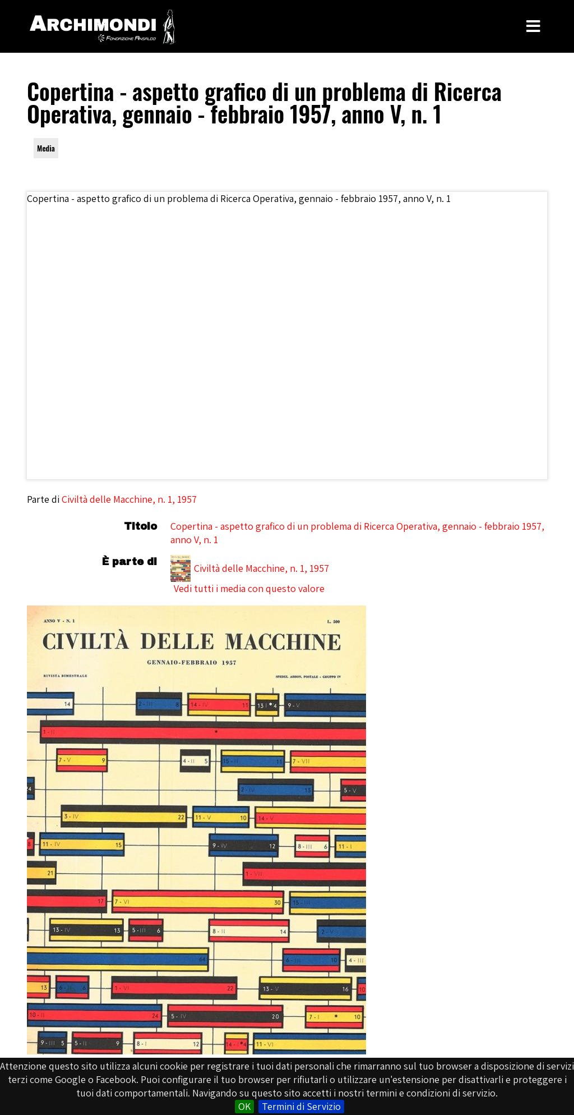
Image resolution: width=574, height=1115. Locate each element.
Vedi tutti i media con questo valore (249, 588)
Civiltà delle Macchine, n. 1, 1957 (129, 499)
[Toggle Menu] (533, 26)
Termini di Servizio (301, 1106)
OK (244, 1106)
